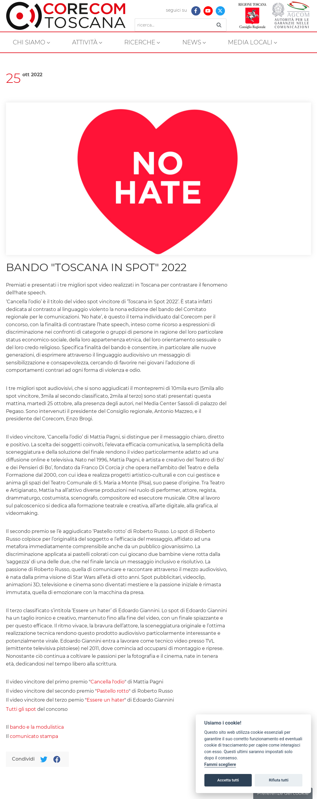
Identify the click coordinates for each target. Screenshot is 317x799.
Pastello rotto (113, 691)
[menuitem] (31, 42)
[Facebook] (56, 759)
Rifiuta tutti (279, 780)
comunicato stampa (34, 736)
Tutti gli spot (21, 709)
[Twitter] (43, 759)
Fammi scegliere (220, 764)
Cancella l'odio (108, 682)
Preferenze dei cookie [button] (283, 793)
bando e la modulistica (37, 727)
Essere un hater (105, 700)
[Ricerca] (173, 25)
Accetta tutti (228, 780)
